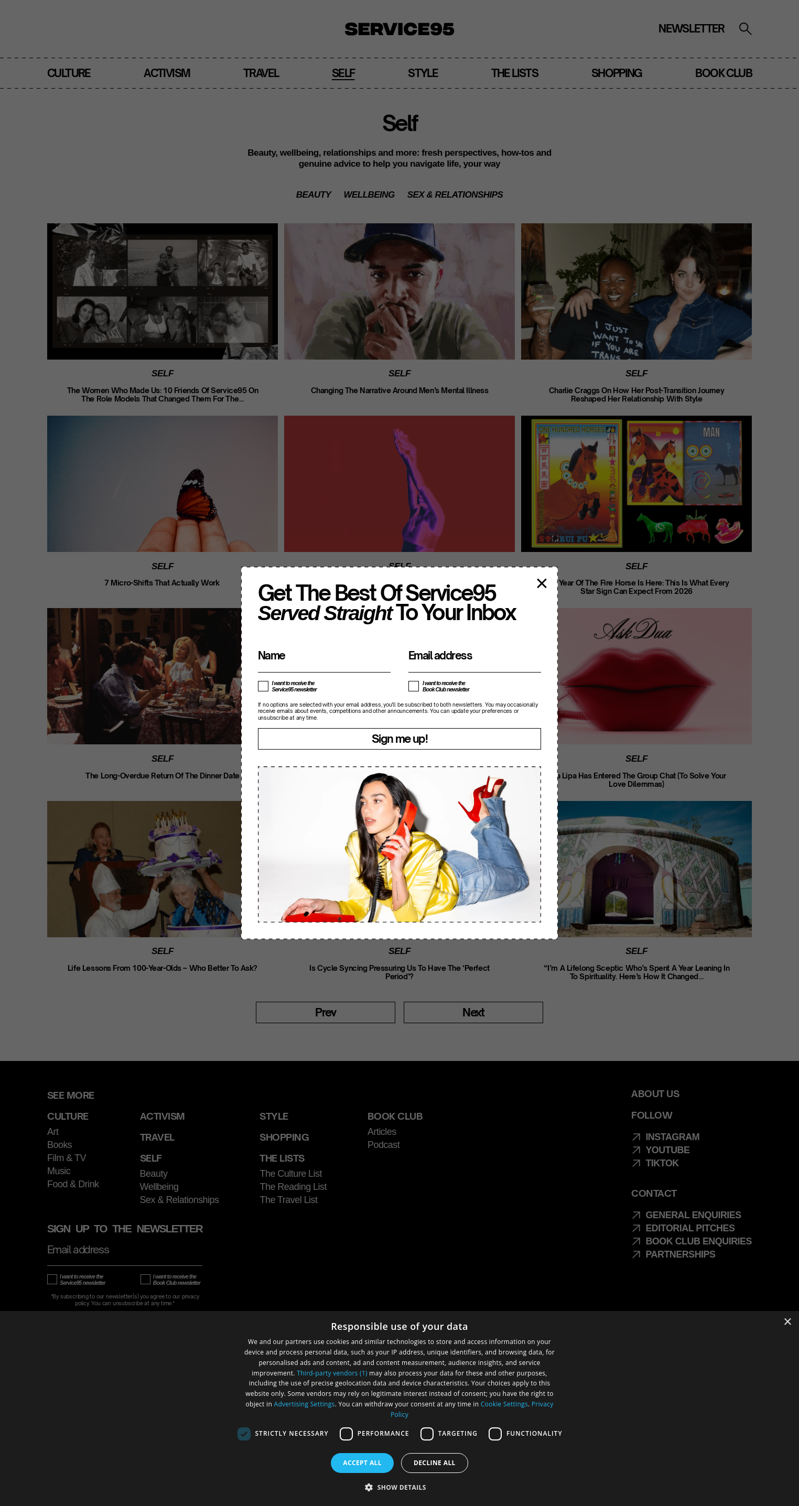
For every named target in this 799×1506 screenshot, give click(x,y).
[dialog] (399, 1408)
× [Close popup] (542, 582)
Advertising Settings (304, 1404)
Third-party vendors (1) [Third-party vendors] (332, 1373)
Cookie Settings (504, 1404)
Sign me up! (399, 738)
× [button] (787, 1322)
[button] (399, 1487)
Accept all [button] (362, 1462)
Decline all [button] (435, 1462)
